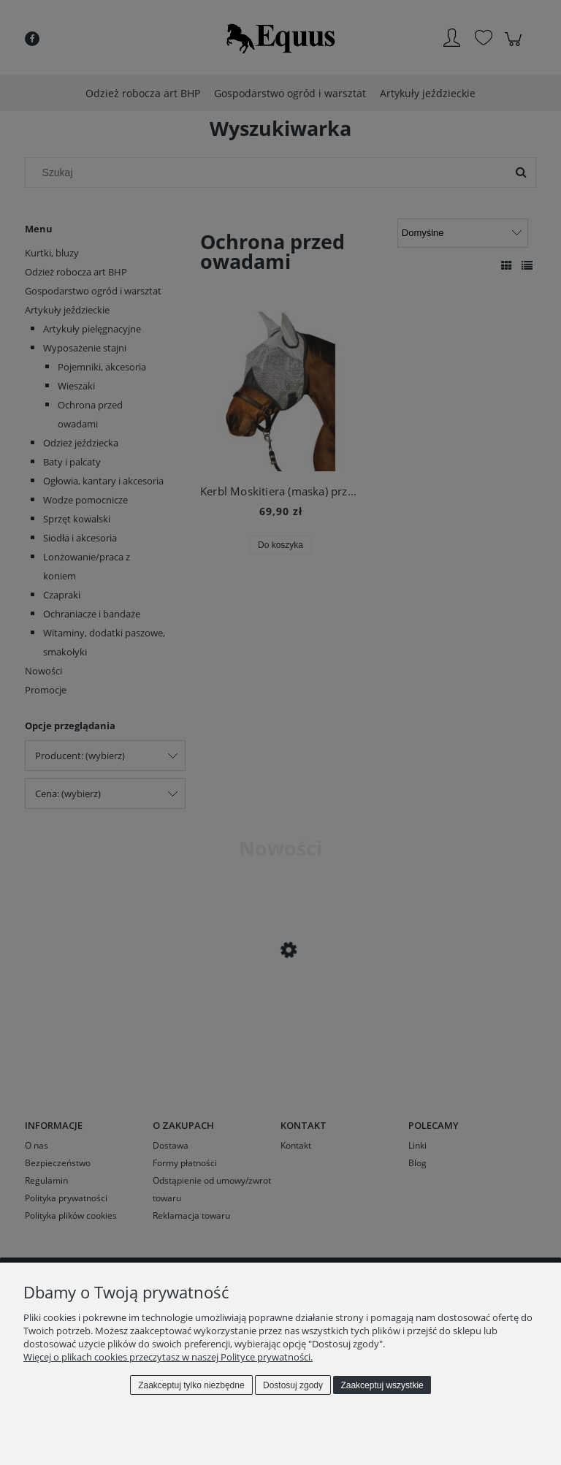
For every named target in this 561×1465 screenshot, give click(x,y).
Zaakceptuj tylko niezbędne (191, 1385)
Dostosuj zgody (293, 1385)
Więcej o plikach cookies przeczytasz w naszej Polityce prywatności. (168, 1356)
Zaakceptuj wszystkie (381, 1385)
